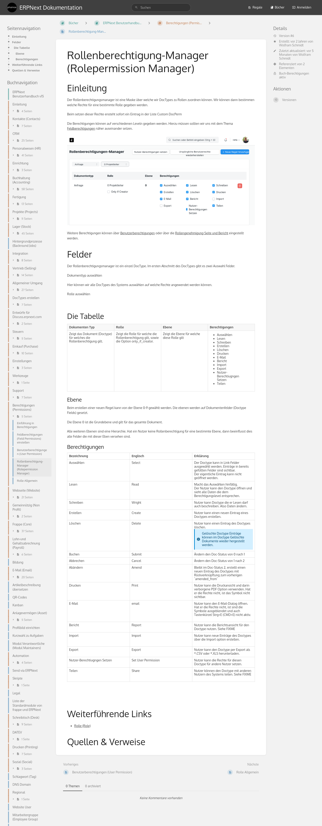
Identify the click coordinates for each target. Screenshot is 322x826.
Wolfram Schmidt (291, 45)
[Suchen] (136, 7)
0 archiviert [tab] (93, 786)
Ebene (20, 53)
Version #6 (283, 36)
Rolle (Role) (82, 726)
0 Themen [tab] (73, 786)
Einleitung (19, 36)
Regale (255, 7)
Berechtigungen (27, 59)
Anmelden (301, 7)
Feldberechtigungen (81, 128)
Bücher (277, 7)
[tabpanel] (161, 798)
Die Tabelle (22, 47)
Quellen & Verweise (26, 70)
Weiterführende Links (27, 65)
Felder (16, 42)
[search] (161, 7)
